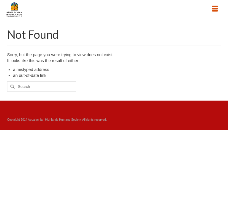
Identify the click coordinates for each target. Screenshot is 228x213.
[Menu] (215, 9)
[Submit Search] (11, 86)
